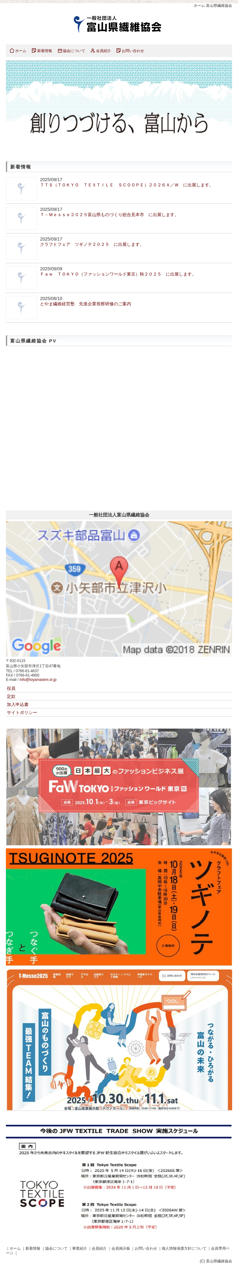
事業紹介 (79, 1248)
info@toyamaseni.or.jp (38, 679)
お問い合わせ (133, 51)
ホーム (20, 51)
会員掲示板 (121, 1248)
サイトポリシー (22, 712)
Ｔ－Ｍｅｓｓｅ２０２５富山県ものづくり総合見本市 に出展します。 (109, 214)
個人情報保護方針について (184, 1248)
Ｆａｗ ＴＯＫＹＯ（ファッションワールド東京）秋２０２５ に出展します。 (118, 274)
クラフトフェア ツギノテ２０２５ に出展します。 (92, 244)
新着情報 (44, 51)
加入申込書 (18, 704)
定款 (11, 696)
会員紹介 (103, 51)
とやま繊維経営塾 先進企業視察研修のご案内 (85, 303)
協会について (74, 51)
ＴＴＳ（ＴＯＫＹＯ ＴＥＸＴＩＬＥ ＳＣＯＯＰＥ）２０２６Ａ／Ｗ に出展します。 (127, 184)
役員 (11, 688)
